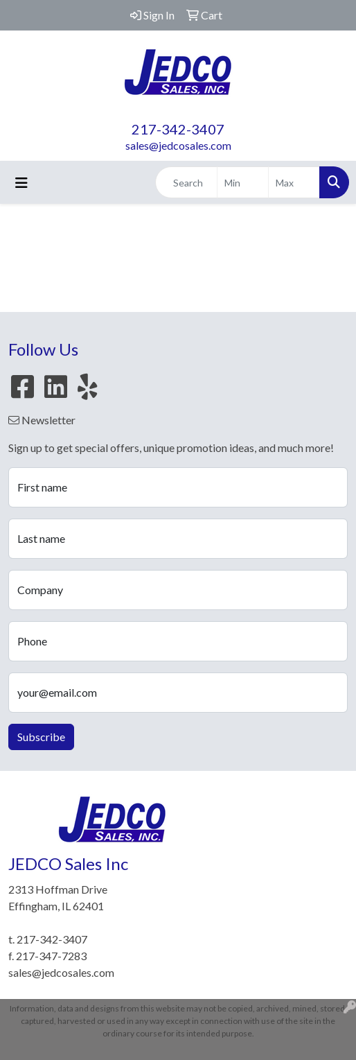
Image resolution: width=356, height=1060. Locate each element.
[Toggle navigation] (21, 183)
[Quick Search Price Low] (243, 182)
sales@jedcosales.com (178, 145)
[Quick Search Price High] (294, 182)
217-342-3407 (178, 129)
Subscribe (41, 736)
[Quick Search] (186, 182)
